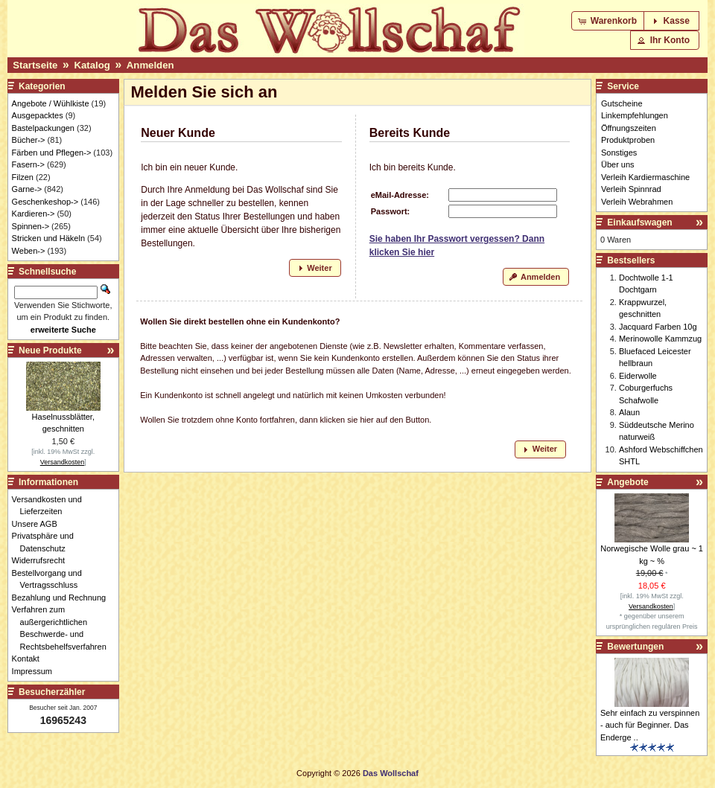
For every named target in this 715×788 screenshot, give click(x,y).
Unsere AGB (38, 523)
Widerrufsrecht (43, 560)
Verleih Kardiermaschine (645, 177)
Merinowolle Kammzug (660, 338)
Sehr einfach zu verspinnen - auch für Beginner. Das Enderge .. (649, 725)
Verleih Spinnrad (631, 189)
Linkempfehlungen (634, 115)
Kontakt (29, 658)
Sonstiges (619, 152)
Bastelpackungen (43, 128)
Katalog (91, 65)
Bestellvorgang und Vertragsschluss (51, 579)
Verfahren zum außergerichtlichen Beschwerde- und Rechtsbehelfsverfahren (63, 628)
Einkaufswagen (639, 222)
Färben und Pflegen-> (52, 152)
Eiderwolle (638, 375)
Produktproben (628, 139)
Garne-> (27, 189)
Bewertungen (635, 646)
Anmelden (150, 65)
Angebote (627, 482)
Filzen (23, 177)
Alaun (629, 412)
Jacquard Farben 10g (658, 326)
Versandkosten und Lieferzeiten (51, 505)
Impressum (36, 671)
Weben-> (28, 250)
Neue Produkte (50, 350)
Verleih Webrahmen (637, 201)
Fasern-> (28, 164)
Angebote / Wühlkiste (50, 103)
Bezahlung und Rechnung (63, 597)
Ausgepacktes (37, 115)
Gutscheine (622, 103)
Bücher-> (28, 139)
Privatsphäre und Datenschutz (47, 542)
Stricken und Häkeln (48, 238)
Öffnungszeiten (628, 128)
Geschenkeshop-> (45, 201)
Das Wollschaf (391, 773)
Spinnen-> (30, 226)
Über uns (618, 164)
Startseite (35, 65)
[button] (608, 21)
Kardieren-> (33, 213)
